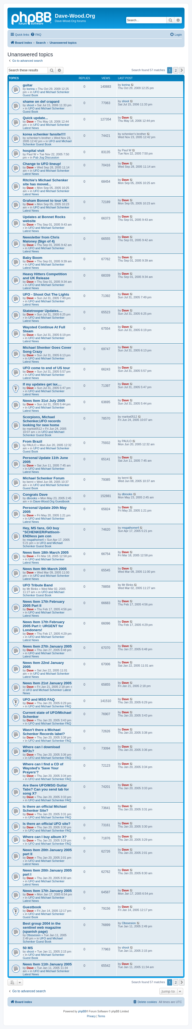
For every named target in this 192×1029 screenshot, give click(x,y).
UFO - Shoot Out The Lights (46, 294)
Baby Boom (32, 258)
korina (31, 88)
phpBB (82, 1011)
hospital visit (33, 151)
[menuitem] (35, 34)
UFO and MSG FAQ (39, 699)
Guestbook (32, 907)
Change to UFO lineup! (42, 164)
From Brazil (32, 441)
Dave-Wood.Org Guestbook (51, 501)
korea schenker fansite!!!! (44, 134)
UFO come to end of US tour (46, 368)
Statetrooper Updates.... (43, 311)
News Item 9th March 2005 (45, 569)
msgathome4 (35, 539)
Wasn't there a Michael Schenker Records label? (44, 732)
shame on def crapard (41, 102)
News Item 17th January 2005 (47, 891)
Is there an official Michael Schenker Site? (45, 808)
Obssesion (34, 935)
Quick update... (35, 118)
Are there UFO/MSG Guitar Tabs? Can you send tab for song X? (46, 789)
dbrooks (32, 498)
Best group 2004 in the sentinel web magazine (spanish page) (42, 927)
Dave (30, 121)
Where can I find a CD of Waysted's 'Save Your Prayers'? (43, 768)
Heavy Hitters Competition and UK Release (45, 276)
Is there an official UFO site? (46, 824)
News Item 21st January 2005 (47, 683)
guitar (28, 85)
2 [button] (176, 70)
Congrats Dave (35, 495)
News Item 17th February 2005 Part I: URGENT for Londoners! (43, 626)
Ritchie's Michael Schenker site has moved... (45, 182)
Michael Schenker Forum (43, 478)
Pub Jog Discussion (46, 157)
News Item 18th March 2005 (46, 552)
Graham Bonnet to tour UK (45, 201)
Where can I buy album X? (45, 837)
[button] (182, 70)
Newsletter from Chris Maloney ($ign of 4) (41, 239)
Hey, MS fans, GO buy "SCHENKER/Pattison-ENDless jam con (41, 532)
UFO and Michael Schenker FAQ (49, 706)
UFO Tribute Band (38, 585)
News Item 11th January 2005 (47, 964)
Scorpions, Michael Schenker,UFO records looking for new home (42, 421)
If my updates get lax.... (42, 384)
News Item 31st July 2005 (44, 401)
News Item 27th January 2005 (47, 646)
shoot (30, 105)
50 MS (28, 948)
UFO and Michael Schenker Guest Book (47, 142)
